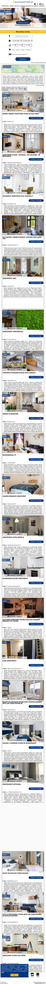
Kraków (5, 95)
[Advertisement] (23, 827)
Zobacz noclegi (36, 118)
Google (26, 965)
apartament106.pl (23, 2)
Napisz (44, 983)
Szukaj (23, 59)
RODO (2, 972)
